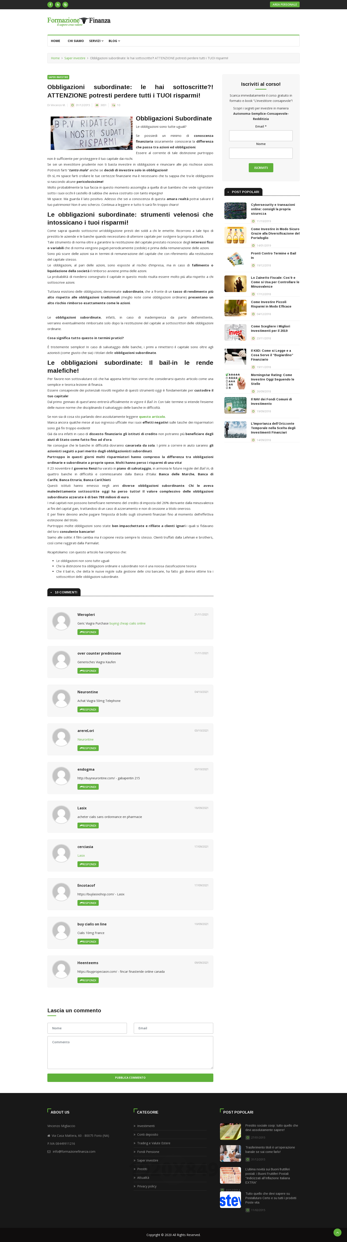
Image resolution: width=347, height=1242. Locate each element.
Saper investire (74, 58)
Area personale (285, 4)
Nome (261, 144)
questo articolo (152, 416)
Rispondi (88, 632)
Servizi (96, 41)
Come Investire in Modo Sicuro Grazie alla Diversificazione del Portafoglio (275, 233)
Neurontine (85, 739)
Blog (114, 41)
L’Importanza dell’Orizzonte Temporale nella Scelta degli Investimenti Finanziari (273, 428)
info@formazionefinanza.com (74, 1151)
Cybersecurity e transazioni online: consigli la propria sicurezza (273, 209)
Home (55, 41)
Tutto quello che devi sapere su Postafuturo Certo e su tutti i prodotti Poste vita (270, 1198)
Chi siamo (76, 41)
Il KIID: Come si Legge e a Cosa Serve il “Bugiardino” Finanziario (272, 355)
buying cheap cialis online (128, 623)
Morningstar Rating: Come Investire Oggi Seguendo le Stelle (272, 379)
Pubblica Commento (130, 1078)
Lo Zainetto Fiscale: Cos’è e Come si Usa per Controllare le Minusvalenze (275, 282)
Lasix (81, 855)
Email (261, 126)
